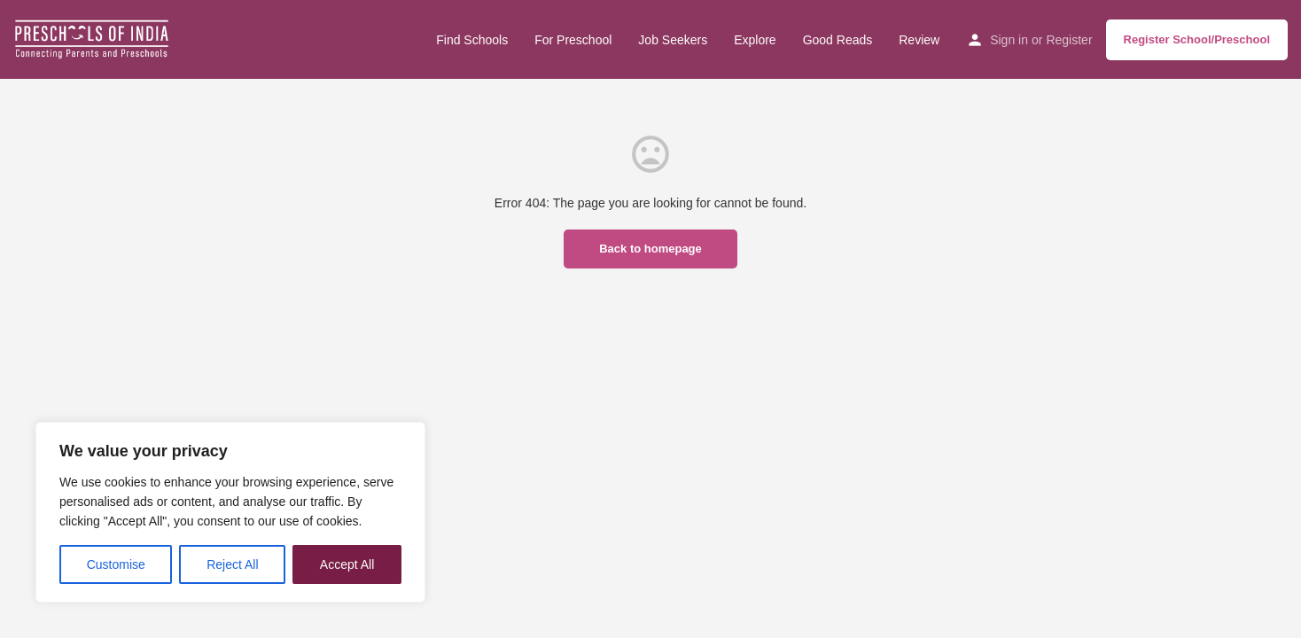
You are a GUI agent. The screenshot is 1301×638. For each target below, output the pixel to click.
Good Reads (838, 40)
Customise (116, 564)
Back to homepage (650, 248)
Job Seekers (672, 40)
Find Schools (472, 40)
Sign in (1009, 40)
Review (919, 40)
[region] (230, 512)
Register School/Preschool (1197, 39)
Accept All (347, 564)
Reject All (232, 564)
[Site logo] (94, 38)
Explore (754, 40)
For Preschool (573, 40)
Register (1069, 40)
